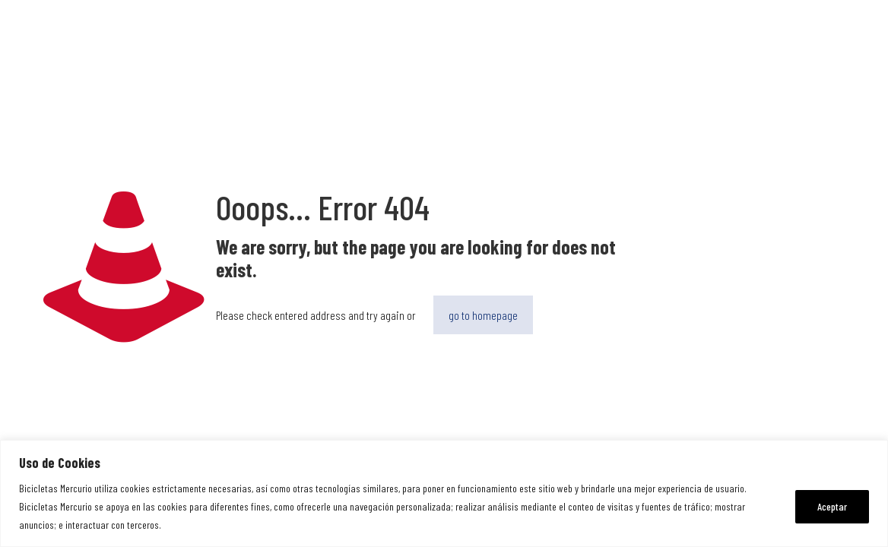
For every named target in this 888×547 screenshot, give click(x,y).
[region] (444, 493)
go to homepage (483, 315)
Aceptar (832, 506)
